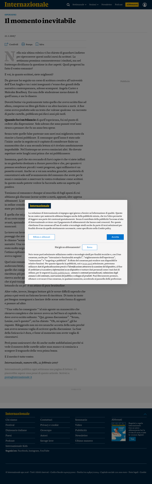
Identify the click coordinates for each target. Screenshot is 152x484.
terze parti (87, 264)
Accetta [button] (115, 237)
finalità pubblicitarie (60, 273)
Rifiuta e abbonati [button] (41, 237)
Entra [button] (89, 247)
